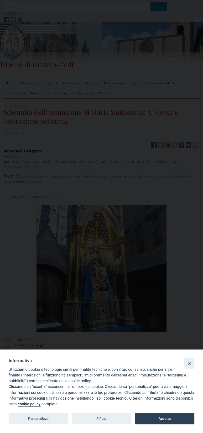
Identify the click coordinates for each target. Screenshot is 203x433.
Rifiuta (101, 419)
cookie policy (29, 404)
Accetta (165, 419)
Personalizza (38, 419)
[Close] (189, 363)
